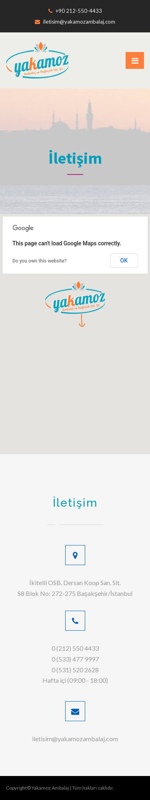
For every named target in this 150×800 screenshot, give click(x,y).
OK (124, 260)
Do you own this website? (39, 261)
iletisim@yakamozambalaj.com (75, 21)
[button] (75, 304)
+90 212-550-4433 (75, 11)
